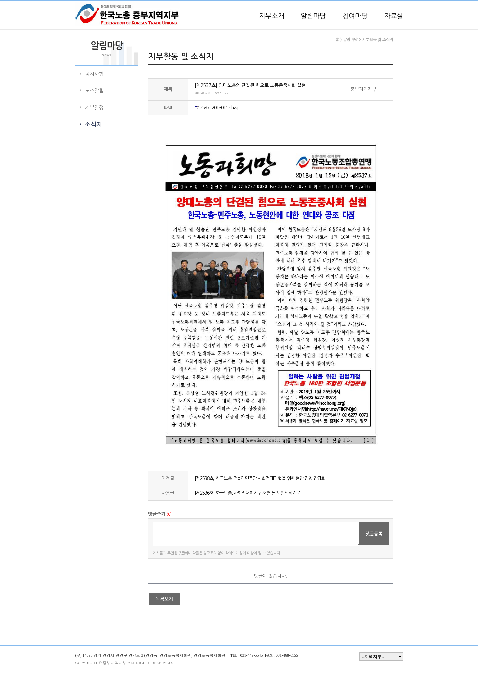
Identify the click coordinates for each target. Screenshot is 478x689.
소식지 (93, 125)
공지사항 (94, 73)
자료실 (393, 16)
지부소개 (271, 16)
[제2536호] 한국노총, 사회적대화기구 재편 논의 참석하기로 (247, 493)
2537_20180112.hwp (219, 107)
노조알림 (94, 90)
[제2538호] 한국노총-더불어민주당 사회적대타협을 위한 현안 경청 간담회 (260, 478)
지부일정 (94, 107)
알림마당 (313, 16)
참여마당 (355, 16)
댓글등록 (374, 533)
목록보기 (164, 599)
